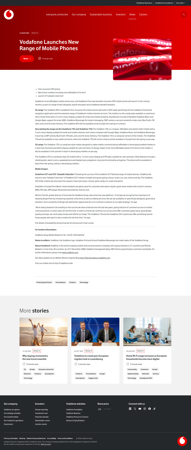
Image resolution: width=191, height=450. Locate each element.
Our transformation (11, 417)
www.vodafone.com (70, 252)
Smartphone (49, 374)
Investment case (41, 413)
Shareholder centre (42, 420)
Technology (84, 282)
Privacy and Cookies (11, 438)
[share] (26, 58)
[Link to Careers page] (143, 14)
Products (35, 33)
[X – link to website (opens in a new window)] (135, 408)
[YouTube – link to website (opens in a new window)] (139, 408)
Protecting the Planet (44, 282)
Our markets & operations (13, 420)
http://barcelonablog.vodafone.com (95, 258)
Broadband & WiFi (146, 378)
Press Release (60, 282)
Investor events (41, 424)
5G (25, 369)
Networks (27, 374)
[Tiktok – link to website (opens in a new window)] (154, 408)
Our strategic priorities (12, 413)
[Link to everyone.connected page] (57, 14)
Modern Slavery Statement (36, 438)
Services (156, 374)
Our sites (181, 3)
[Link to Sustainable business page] (101, 14)
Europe (32, 369)
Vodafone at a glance (12, 410)
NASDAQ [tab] (107, 409)
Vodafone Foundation (164, 3)
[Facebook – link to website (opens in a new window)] (149, 408)
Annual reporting (41, 410)
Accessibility (51, 438)
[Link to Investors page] (121, 14)
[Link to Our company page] (79, 14)
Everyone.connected (46, 369)
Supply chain (93, 378)
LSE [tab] (99, 409)
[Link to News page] (132, 14)
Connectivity (132, 369)
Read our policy (46, 444)
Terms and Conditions (65, 438)
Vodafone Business (144, 3)
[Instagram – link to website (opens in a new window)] (144, 408)
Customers (144, 369)
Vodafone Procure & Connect (77, 417)
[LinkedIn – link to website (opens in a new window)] (130, 408)
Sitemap (22, 438)
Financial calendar (42, 417)
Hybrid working (133, 374)
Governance (8, 424)
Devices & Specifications (75, 420)
